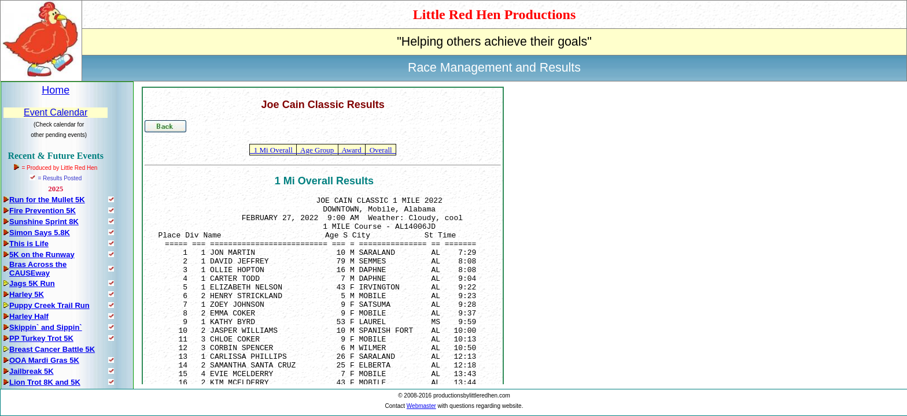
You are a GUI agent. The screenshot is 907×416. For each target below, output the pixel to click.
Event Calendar (55, 112)
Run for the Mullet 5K (47, 199)
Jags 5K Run (32, 283)
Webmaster (421, 406)
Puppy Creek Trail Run (49, 305)
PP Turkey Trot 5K (41, 338)
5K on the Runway (42, 254)
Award (351, 150)
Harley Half (29, 316)
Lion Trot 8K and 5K (44, 382)
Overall (381, 150)
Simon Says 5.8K (39, 232)
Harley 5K (26, 294)
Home (55, 90)
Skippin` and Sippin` (45, 327)
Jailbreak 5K (31, 371)
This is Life (29, 243)
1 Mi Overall (273, 150)
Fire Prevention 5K (42, 210)
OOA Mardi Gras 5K (44, 360)
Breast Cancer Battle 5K (52, 349)
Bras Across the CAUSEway (38, 268)
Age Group (317, 150)
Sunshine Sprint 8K (44, 221)
